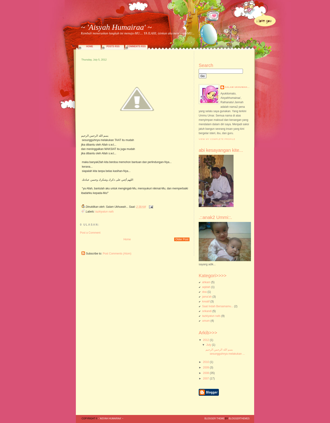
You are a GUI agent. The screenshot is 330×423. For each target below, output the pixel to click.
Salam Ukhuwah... (237, 87)
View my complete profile (217, 139)
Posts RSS (112, 46)
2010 (206, 362)
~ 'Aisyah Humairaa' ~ (116, 27)
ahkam (206, 282)
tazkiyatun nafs (104, 211)
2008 (206, 373)
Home (89, 46)
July (208, 344)
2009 (206, 367)
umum (206, 320)
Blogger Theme (214, 418)
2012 (206, 340)
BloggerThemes (239, 418)
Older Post (181, 239)
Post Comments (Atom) (117, 253)
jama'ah (207, 296)
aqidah (206, 287)
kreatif (206, 301)
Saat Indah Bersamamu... (217, 306)
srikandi (207, 311)
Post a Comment (90, 232)
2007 (206, 378)
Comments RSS (136, 46)
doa (204, 291)
